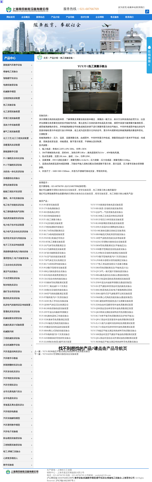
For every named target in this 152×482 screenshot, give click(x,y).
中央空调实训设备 (11, 278)
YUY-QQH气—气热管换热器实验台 (107, 212)
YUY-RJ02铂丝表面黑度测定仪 (53, 275)
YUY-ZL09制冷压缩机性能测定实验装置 (109, 253)
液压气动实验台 (10, 271)
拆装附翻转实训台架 (12, 365)
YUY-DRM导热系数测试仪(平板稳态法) (109, 245)
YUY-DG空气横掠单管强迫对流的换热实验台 (111, 286)
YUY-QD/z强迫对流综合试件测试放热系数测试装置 (114, 338)
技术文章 (85, 17)
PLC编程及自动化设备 (13, 158)
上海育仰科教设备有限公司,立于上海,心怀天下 (19, 475)
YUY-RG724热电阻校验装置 (52, 234)
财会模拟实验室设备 (12, 438)
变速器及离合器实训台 (13, 405)
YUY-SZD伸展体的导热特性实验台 (55, 338)
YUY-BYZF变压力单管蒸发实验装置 (107, 219)
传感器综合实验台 (11, 178)
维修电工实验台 (10, 72)
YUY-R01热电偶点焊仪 (49, 212)
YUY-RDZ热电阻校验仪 (50, 216)
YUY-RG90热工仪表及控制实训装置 (107, 216)
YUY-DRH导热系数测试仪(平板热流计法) (109, 268)
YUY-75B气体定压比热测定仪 (52, 260)
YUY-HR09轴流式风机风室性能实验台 (108, 234)
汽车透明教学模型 (11, 425)
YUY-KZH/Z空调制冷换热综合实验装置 (109, 242)
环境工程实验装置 (11, 118)
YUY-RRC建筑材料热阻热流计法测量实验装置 (112, 301)
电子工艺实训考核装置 (13, 245)
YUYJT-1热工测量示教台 (50, 219)
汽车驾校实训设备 (11, 378)
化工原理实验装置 (11, 112)
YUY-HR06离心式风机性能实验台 (54, 331)
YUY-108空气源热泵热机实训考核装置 (108, 238)
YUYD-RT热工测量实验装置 (52, 242)
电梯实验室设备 (10, 85)
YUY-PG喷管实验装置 (49, 205)
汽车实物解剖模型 (11, 418)
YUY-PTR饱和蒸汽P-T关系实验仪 (54, 334)
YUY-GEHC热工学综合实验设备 (53, 301)
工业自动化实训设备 (12, 265)
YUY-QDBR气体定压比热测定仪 (53, 305)
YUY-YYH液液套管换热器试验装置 (107, 205)
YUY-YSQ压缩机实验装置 (51, 223)
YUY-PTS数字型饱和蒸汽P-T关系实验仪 (109, 257)
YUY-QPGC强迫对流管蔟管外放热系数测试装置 (112, 319)
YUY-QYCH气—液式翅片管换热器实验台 (109, 271)
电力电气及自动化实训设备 (15, 231)
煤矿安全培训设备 (11, 291)
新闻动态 (40, 17)
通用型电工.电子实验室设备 (16, 258)
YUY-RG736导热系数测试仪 (52, 231)
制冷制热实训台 (10, 285)
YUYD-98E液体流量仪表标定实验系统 (108, 231)
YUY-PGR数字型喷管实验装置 (53, 268)
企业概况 (25, 17)
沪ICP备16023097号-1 (65, 480)
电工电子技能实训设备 (13, 205)
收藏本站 (131, 7)
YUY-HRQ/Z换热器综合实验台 (53, 271)
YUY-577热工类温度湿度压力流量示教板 (109, 264)
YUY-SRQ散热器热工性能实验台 (54, 316)
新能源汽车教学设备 (12, 65)
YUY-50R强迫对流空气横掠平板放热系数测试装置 (113, 334)
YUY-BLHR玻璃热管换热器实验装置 (107, 223)
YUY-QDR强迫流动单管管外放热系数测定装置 (112, 308)
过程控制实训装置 (11, 98)
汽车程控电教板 (10, 411)
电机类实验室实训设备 (13, 218)
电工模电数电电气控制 (13, 211)
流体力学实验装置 (11, 125)
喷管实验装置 (85, 190)
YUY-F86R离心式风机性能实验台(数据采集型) (112, 297)
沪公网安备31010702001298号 (60, 478)
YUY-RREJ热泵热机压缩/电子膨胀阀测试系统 (111, 290)
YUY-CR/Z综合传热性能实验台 (53, 279)
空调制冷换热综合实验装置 (64, 190)
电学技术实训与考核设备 (14, 238)
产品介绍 (55, 17)
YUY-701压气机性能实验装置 (52, 257)
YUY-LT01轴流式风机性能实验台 (54, 323)
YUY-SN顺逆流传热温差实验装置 (54, 327)
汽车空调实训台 (10, 385)
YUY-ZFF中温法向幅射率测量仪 (53, 312)
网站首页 (11, 17)
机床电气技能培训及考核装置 (16, 305)
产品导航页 (116, 348)
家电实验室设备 (10, 185)
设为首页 (122, 7)
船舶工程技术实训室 (12, 191)
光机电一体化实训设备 (13, 171)
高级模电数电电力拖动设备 (15, 251)
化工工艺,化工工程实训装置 (16, 138)
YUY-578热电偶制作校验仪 (51, 227)
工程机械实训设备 (11, 338)
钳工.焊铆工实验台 (11, 451)
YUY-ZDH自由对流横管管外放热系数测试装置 (112, 305)
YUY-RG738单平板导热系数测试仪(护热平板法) (112, 316)
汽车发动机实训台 (11, 371)
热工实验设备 (9, 105)
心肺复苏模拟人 (10, 458)
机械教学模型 (9, 92)
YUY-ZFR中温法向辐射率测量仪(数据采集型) (111, 282)
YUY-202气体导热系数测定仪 (52, 245)
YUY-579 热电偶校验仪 (49, 208)
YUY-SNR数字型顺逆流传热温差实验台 (109, 249)
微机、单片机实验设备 (13, 198)
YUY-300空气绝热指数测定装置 (53, 294)
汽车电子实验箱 (10, 431)
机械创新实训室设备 (12, 318)
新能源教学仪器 (10, 151)
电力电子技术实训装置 (13, 225)
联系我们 (140, 7)
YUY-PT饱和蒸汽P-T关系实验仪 (53, 297)
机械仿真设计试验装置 (13, 325)
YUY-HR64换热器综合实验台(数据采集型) (110, 275)
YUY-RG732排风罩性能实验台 (53, 264)
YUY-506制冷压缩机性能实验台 (53, 290)
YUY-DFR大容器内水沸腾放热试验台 (108, 227)
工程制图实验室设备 (12, 445)
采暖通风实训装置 (11, 145)
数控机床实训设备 (11, 298)
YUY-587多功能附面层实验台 (52, 253)
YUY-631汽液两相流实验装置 (52, 249)
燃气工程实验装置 (11, 131)
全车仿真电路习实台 (12, 391)
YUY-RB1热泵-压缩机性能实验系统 (107, 208)
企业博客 (100, 17)
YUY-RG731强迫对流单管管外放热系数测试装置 (113, 327)
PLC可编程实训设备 (12, 165)
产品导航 (70, 17)
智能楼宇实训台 (10, 78)
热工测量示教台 (100, 190)
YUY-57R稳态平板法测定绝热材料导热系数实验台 (113, 331)
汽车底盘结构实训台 (12, 351)
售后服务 (114, 17)
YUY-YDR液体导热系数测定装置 (54, 319)
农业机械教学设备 (11, 345)
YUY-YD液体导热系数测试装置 (53, 282)
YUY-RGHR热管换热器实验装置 (53, 308)
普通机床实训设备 (11, 311)
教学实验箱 (8, 465)
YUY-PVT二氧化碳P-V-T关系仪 (53, 286)
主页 (45, 58)
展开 (149, 56)
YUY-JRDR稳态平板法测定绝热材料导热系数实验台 (114, 342)
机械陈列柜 (8, 331)
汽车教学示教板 (10, 358)
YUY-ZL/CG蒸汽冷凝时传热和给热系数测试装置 (113, 323)
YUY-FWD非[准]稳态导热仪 (52, 238)
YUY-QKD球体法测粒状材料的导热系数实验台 (112, 312)
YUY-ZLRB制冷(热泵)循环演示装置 (55, 342)
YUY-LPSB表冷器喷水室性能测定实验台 (109, 260)
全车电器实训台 (10, 398)
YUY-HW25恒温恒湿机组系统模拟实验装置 (110, 279)
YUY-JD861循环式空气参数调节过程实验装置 (111, 294)
